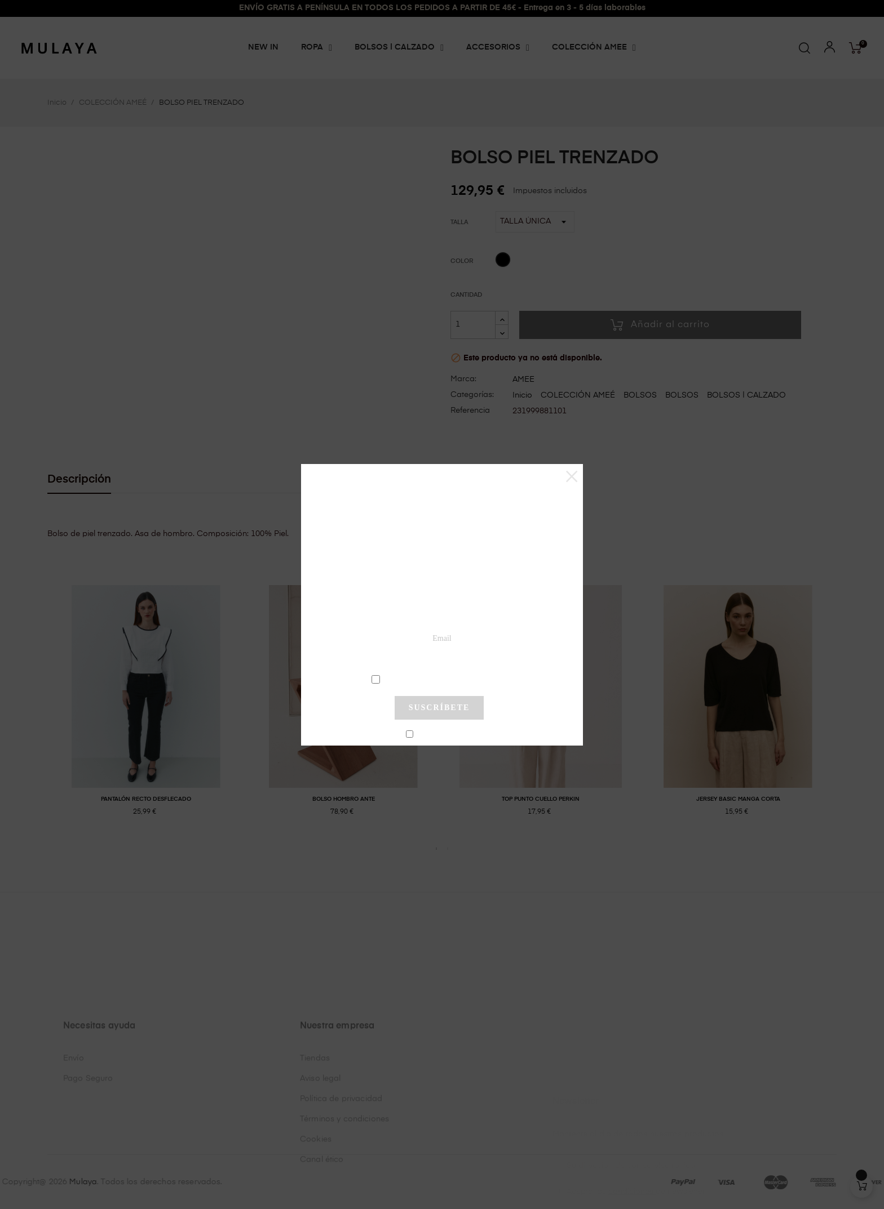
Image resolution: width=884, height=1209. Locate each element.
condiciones (440, 678)
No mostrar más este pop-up (444, 735)
